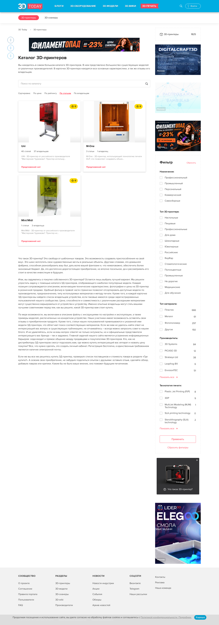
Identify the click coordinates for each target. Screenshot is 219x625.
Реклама (34, 47)
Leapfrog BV (171, 363)
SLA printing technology (177, 413)
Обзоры (96, 599)
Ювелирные (171, 246)
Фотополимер (172, 323)
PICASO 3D (171, 350)
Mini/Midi (117, 146)
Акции (95, 588)
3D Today (22, 29)
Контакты (160, 577)
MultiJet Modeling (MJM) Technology (178, 406)
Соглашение (25, 588)
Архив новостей (101, 605)
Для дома (170, 235)
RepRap (169, 258)
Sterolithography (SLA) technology (176, 421)
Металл (169, 316)
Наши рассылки (138, 594)
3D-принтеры (28, 17)
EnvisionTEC (171, 370)
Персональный (173, 189)
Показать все (167, 377)
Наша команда (163, 588)
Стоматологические (176, 264)
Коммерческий (173, 195)
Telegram (134, 588)
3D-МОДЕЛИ (110, 6)
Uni (23, 146)
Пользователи (26, 599)
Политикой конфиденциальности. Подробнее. (166, 617)
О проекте (24, 583)
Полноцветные (173, 269)
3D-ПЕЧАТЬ (149, 6)
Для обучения (173, 293)
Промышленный (174, 183)
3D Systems (171, 344)
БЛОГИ (59, 6)
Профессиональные (176, 229)
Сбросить (191, 162)
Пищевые (170, 223)
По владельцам (81, 93)
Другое (169, 329)
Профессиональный (176, 177)
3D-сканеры (51, 17)
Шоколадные (172, 240)
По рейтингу (50, 93)
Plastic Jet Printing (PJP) (177, 391)
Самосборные (172, 200)
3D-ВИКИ (130, 6)
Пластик (169, 309)
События (97, 594)
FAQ (20, 605)
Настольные (171, 217)
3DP (167, 398)
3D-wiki (59, 599)
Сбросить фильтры (177, 447)
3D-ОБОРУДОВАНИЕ (83, 6)
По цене (37, 93)
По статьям (65, 93)
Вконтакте (135, 583)
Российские (171, 252)
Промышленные (174, 275)
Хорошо (200, 617)
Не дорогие (171, 281)
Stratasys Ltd (171, 357)
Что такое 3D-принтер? (180, 489)
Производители (64, 605)
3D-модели (61, 588)
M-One (70, 146)
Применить (178, 439)
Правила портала (27, 594)
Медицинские (172, 287)
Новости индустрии (103, 583)
